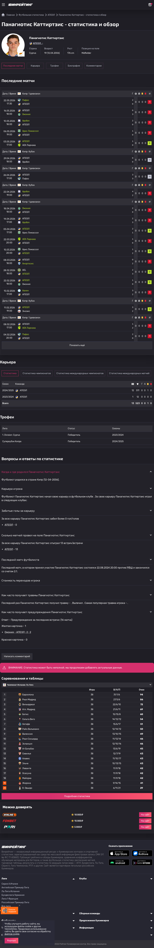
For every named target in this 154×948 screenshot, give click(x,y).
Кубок (32, 151)
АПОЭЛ (9, 524)
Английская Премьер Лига (15, 887)
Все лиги (6, 906)
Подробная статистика (77, 796)
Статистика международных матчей (131, 373)
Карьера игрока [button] (12, 488)
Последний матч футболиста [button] (20, 559)
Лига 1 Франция (10, 898)
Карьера (36, 65)
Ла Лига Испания (11, 891)
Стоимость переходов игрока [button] (21, 580)
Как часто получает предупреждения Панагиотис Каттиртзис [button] (42, 612)
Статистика (11, 373)
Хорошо (11, 940)
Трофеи (57, 65)
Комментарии (99, 65)
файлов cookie (12, 934)
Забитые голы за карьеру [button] (18, 510)
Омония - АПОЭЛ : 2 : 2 (18, 632)
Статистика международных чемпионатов (81, 373)
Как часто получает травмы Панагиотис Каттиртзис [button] (36, 595)
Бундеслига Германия (13, 895)
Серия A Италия (10, 884)
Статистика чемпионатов (38, 373)
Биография (79, 65)
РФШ (130, 567)
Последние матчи (13, 65)
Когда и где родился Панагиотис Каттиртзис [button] (31, 471)
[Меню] (3, 4)
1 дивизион (34, 93)
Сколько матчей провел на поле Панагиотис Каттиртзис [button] (38, 535)
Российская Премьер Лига (15, 902)
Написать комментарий (17, 656)
